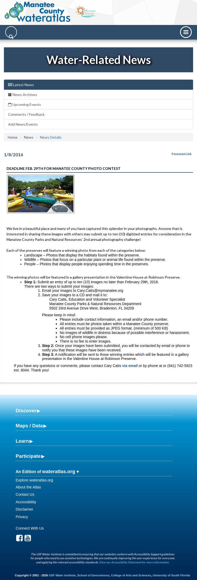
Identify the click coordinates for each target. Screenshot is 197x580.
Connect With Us (30, 528)
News (28, 137)
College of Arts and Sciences (131, 575)
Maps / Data (29, 425)
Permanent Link (182, 154)
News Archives (22, 94)
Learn (22, 441)
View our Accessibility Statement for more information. (134, 562)
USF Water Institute (62, 575)
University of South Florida (171, 575)
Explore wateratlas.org (34, 480)
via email (130, 366)
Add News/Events (23, 124)
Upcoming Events (24, 104)
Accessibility (26, 502)
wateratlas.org (58, 471)
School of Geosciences (93, 575)
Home (12, 137)
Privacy (22, 517)
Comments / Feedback (26, 114)
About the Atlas (28, 487)
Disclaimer (24, 509)
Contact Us (25, 494)
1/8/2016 (13, 154)
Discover (26, 410)
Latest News (21, 84)
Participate (28, 456)
